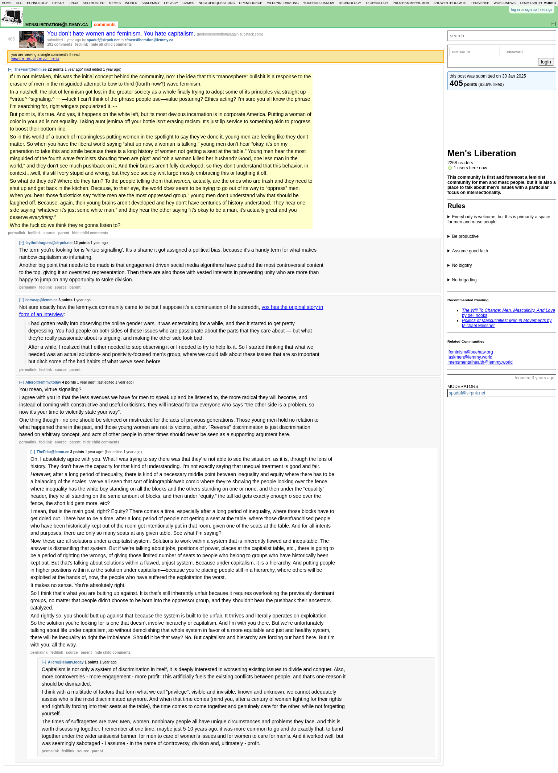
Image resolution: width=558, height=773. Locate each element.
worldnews (504, 3)
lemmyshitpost (534, 3)
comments (105, 24)
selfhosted (93, 3)
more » (549, 3)
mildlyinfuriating (282, 3)
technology (36, 3)
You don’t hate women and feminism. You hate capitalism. (122, 33)
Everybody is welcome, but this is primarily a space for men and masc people (498, 219)
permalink (16, 233)
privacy (171, 3)
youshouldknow (318, 3)
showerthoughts (450, 3)
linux (73, 3)
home (7, 3)
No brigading (464, 279)
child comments (90, 233)
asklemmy (150, 3)
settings (546, 10)
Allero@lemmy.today (43, 382)
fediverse (480, 3)
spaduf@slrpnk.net (467, 393)
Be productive (465, 236)
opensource (250, 3)
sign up (531, 10)
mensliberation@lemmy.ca (56, 24)
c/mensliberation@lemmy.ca (149, 40)
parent (63, 233)
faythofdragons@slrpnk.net (49, 243)
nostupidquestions (217, 3)
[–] (10, 69)
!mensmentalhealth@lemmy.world (480, 362)
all (19, 3)
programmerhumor (411, 3)
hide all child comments (111, 44)
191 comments (59, 44)
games (188, 3)
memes (115, 3)
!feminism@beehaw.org (470, 352)
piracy (58, 3)
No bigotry (462, 265)
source (49, 233)
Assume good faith (470, 250)
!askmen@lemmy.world (469, 357)
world (131, 3)
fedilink (81, 44)
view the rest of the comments (35, 59)
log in (515, 10)
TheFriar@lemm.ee (30, 69)
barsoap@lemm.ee (41, 300)
